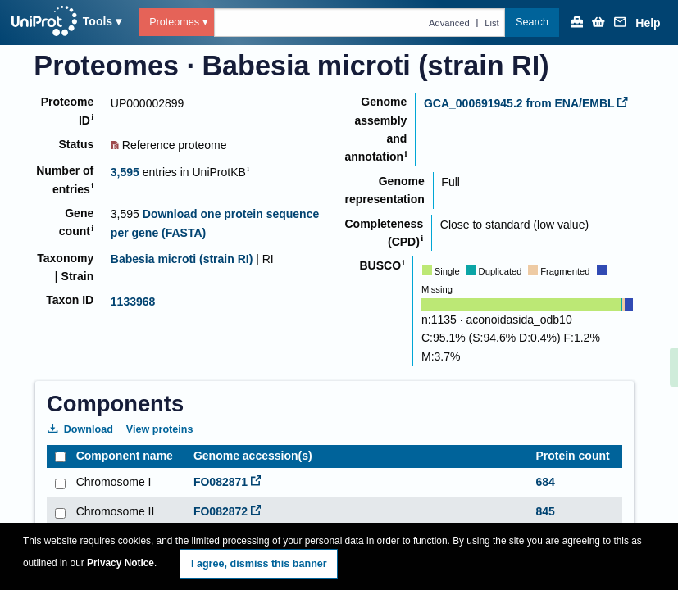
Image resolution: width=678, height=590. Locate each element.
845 (544, 511)
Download (80, 429)
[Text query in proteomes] (360, 22)
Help (647, 23)
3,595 (125, 172)
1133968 (133, 301)
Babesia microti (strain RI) (182, 259)
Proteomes (174, 22)
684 (544, 481)
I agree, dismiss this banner (259, 564)
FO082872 (227, 511)
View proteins (159, 429)
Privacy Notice (120, 563)
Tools (97, 21)
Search (532, 22)
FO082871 (227, 481)
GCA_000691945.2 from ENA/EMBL (526, 103)
